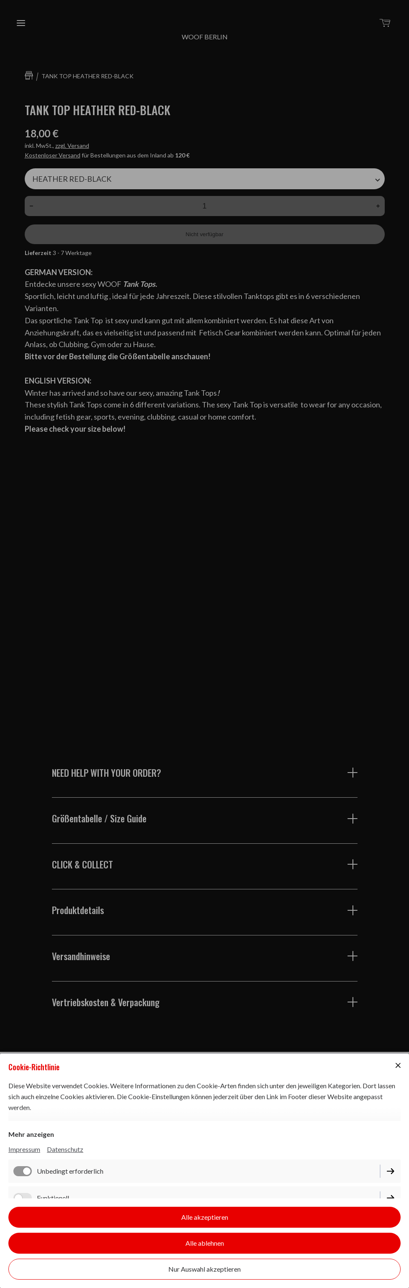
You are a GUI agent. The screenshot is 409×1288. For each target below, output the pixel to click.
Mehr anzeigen (31, 1134)
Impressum (24, 1149)
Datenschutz (65, 1149)
